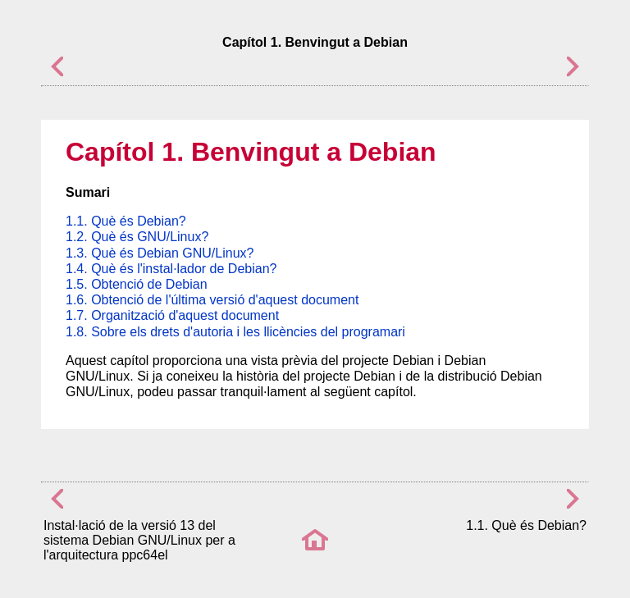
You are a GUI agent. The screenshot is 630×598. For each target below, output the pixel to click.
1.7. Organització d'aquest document (172, 315)
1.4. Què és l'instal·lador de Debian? (171, 269)
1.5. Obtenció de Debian (137, 284)
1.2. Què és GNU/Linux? (137, 237)
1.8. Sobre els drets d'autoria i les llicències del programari (235, 332)
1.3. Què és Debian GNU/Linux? (159, 253)
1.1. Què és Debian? (126, 221)
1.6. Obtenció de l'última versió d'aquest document (212, 300)
